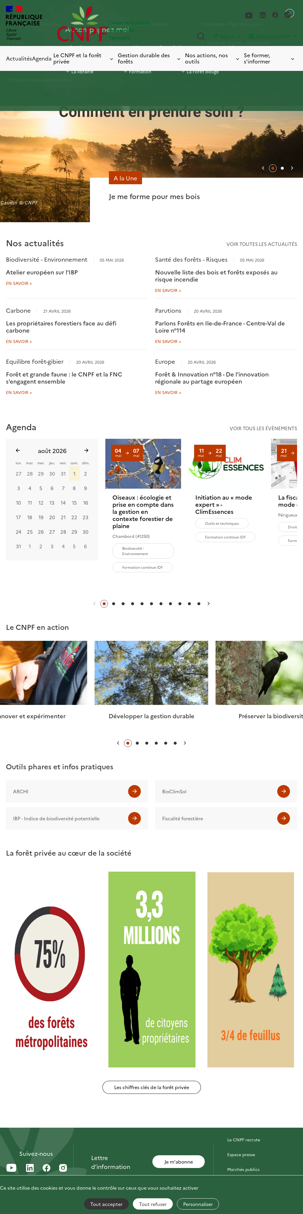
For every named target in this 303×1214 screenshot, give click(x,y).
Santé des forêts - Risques (191, 259)
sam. (74, 462)
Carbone (18, 310)
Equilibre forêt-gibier (35, 361)
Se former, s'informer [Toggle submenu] (269, 58)
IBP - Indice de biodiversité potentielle (56, 818)
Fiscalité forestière (182, 818)
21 (63, 517)
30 (52, 473)
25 (30, 531)
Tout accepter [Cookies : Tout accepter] (106, 1204)
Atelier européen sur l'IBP (42, 271)
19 (40, 517)
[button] (263, 168)
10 (18, 502)
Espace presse (241, 1154)
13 (51, 502)
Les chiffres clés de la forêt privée (151, 1087)
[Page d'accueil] (104, 23)
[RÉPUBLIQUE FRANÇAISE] (24, 23)
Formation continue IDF (142, 567)
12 (40, 502)
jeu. (52, 462)
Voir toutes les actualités (261, 244)
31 (63, 473)
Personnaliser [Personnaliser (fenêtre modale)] (198, 1204)
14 (63, 502)
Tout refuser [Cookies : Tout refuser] (153, 1204)
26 (41, 531)
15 (74, 502)
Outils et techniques (222, 523)
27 (19, 473)
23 (85, 517)
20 (52, 517)
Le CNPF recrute (243, 1140)
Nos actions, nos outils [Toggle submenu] (212, 58)
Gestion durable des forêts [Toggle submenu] (149, 58)
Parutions (168, 310)
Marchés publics (243, 1169)
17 (18, 517)
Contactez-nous (243, 1125)
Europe (165, 361)
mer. (41, 462)
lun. (19, 462)
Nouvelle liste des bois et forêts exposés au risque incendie (216, 275)
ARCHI (20, 791)
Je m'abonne (179, 1161)
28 (30, 473)
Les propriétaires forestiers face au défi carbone (61, 326)
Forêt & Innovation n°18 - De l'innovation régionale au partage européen (212, 377)
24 (18, 531)
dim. (85, 462)
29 (41, 473)
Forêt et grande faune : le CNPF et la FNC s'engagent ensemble (64, 377)
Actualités (19, 58)
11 (30, 502)
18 (29, 517)
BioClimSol (174, 791)
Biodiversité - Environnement (46, 259)
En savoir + (19, 283)
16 (85, 502)
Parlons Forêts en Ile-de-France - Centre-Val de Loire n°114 (220, 326)
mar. (29, 462)
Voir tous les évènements (263, 428)
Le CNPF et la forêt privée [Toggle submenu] (83, 58)
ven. (63, 462)
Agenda (41, 58)
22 (74, 517)
